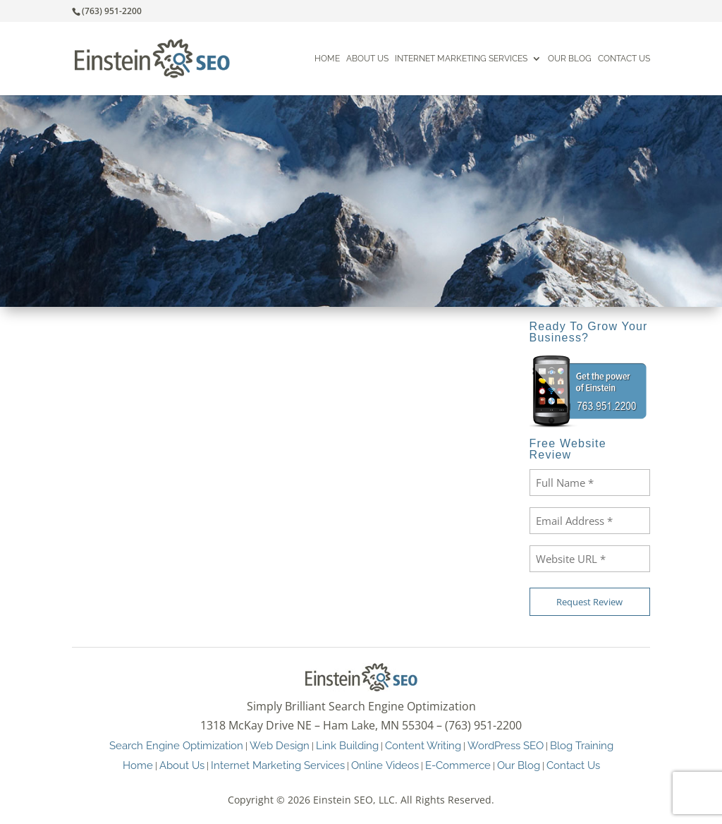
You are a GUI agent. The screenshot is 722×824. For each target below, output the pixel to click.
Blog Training (581, 745)
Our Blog (570, 58)
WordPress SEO (505, 745)
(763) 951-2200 (112, 11)
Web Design (280, 745)
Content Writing (423, 745)
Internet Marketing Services (461, 58)
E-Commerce (458, 765)
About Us (367, 58)
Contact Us (624, 58)
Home (327, 58)
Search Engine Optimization (176, 745)
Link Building (347, 745)
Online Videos (385, 765)
